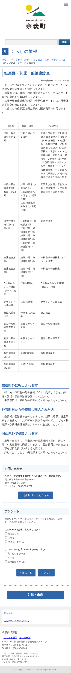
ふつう (9, 537)
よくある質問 (10, 637)
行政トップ (7, 60)
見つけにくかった (15, 561)
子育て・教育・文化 (26, 60)
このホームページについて (16, 620)
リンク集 (8, 613)
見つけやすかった (15, 553)
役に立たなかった (15, 541)
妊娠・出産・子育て (48, 60)
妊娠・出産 (35, 595)
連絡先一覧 (25, 637)
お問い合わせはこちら (36, 495)
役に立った (12, 533)
